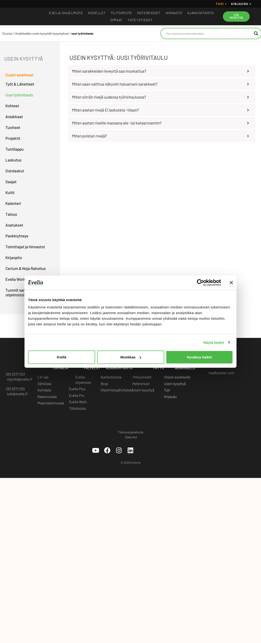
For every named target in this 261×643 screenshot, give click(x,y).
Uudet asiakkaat (19, 74)
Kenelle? (97, 13)
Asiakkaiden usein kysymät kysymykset (42, 33)
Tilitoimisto (121, 13)
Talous (11, 214)
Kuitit (10, 192)
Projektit (12, 138)
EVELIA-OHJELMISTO (66, 13)
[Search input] (209, 33)
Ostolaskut (14, 170)
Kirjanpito (13, 257)
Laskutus (13, 160)
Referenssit (148, 13)
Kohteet (12, 105)
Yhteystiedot (140, 20)
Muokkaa (130, 357)
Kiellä (61, 357)
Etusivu (7, 33)
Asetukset (14, 225)
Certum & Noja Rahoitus (25, 268)
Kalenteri (13, 203)
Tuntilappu (14, 149)
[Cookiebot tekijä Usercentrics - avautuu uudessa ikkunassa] (200, 282)
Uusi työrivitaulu (19, 94)
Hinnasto (174, 13)
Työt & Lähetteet (19, 84)
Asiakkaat (14, 116)
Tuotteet (12, 127)
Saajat (10, 181)
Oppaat (116, 20)
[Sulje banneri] (231, 282)
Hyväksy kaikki (199, 357)
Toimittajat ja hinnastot (25, 246)
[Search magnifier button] (256, 33)
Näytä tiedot (214, 342)
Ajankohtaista (200, 13)
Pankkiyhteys (16, 235)
